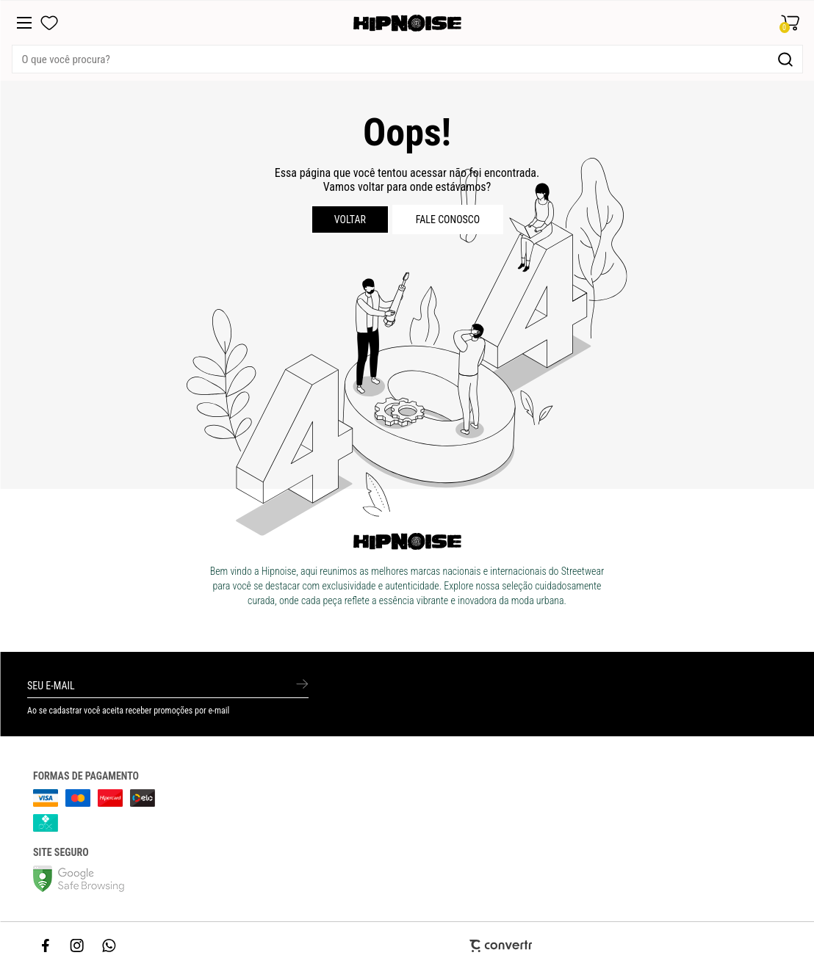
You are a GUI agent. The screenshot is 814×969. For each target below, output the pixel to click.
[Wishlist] (49, 23)
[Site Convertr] (406, 946)
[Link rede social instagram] (78, 945)
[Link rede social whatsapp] (109, 945)
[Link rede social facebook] (46, 945)
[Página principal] (407, 23)
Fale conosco (448, 219)
